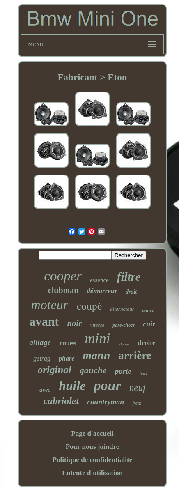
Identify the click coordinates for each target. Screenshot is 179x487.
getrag (41, 358)
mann (96, 355)
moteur (50, 304)
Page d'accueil (92, 433)
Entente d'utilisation (92, 473)
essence (99, 280)
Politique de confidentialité (93, 460)
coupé (89, 306)
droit (131, 292)
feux (143, 373)
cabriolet (61, 400)
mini (97, 339)
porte (123, 371)
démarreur (102, 291)
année (148, 310)
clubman (63, 290)
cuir (149, 324)
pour (107, 385)
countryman (105, 402)
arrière (134, 355)
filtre (129, 276)
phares (124, 344)
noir (74, 323)
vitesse (97, 325)
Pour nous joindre (92, 446)
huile (72, 386)
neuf (137, 388)
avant (44, 321)
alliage (40, 342)
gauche (93, 370)
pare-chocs (123, 325)
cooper (63, 276)
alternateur (122, 309)
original (54, 369)
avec (44, 389)
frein (136, 403)
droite (146, 343)
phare (66, 358)
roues (67, 343)
